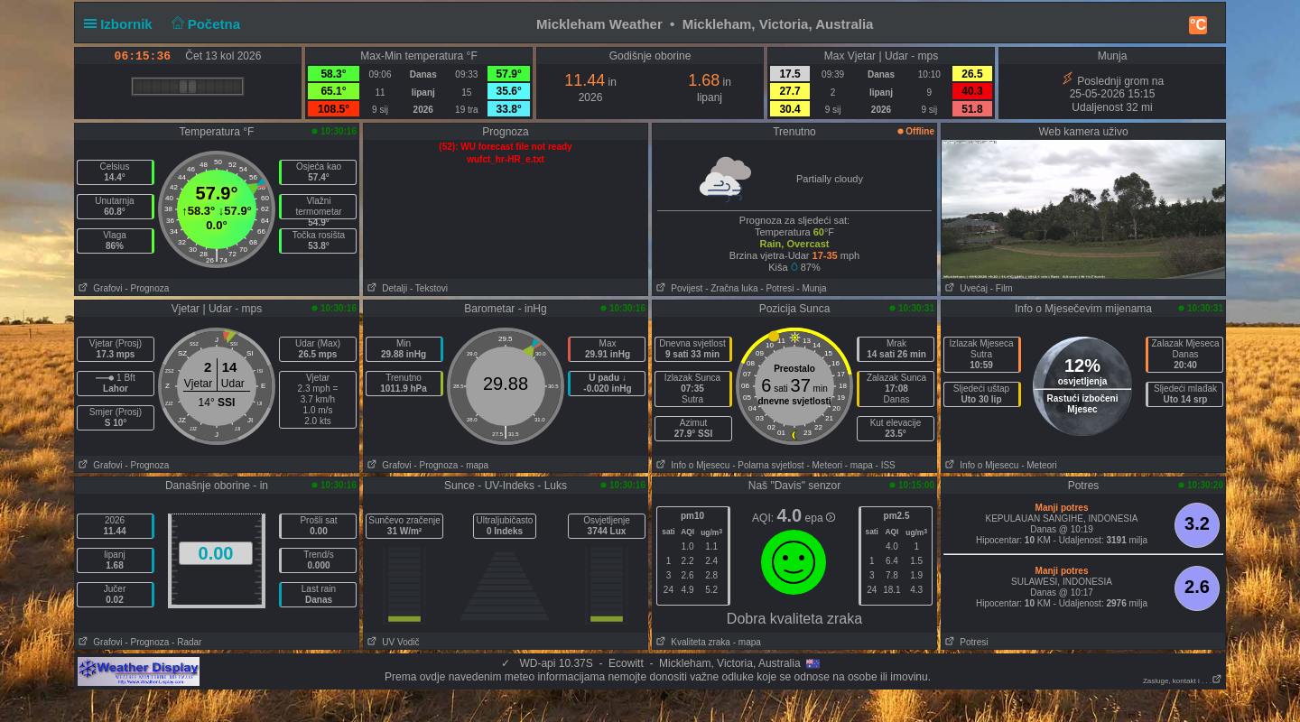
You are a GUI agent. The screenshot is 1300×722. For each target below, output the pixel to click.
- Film (1001, 288)
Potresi (965, 642)
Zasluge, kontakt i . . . (1182, 681)
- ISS (886, 465)
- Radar (186, 642)
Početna (203, 24)
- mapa (474, 465)
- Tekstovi (429, 288)
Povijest (677, 288)
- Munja (811, 288)
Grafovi (99, 288)
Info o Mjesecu (691, 465)
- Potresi (777, 288)
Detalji (385, 288)
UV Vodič (391, 642)
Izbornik (122, 24)
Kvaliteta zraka (691, 642)
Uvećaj (965, 288)
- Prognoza (147, 288)
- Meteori (823, 465)
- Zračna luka (731, 288)
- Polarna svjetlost (767, 465)
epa (820, 518)
